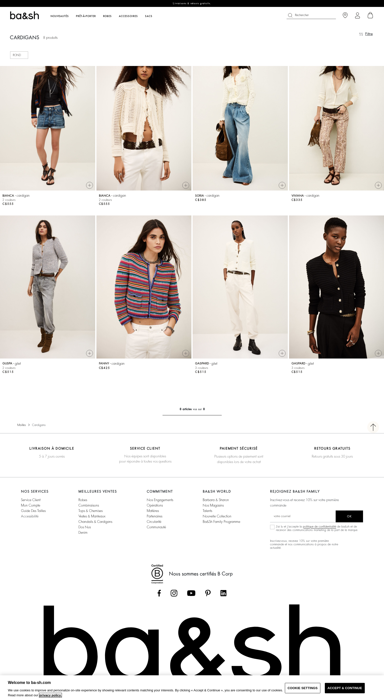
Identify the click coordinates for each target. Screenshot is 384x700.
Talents (207, 512)
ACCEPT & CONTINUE (345, 688)
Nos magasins (213, 507)
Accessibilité (29, 518)
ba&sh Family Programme (221, 523)
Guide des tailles (33, 512)
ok (349, 518)
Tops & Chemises (90, 512)
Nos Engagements (160, 502)
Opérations (155, 507)
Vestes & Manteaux (91, 518)
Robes (82, 502)
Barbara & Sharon (216, 502)
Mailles (21, 426)
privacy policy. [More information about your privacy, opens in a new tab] (50, 695)
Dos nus (84, 529)
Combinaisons (88, 507)
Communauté (156, 529)
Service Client (30, 502)
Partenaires (154, 518)
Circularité (154, 523)
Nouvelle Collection (217, 518)
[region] (192, 687)
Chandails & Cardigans (95, 523)
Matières (153, 512)
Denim (83, 534)
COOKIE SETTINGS (303, 688)
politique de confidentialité (319, 528)
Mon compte (30, 507)
